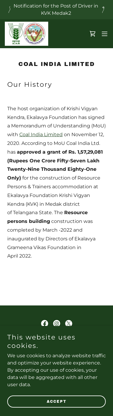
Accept (57, 401)
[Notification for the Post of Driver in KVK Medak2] (56, 9)
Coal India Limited (41, 134)
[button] (105, 34)
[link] (26, 34)
